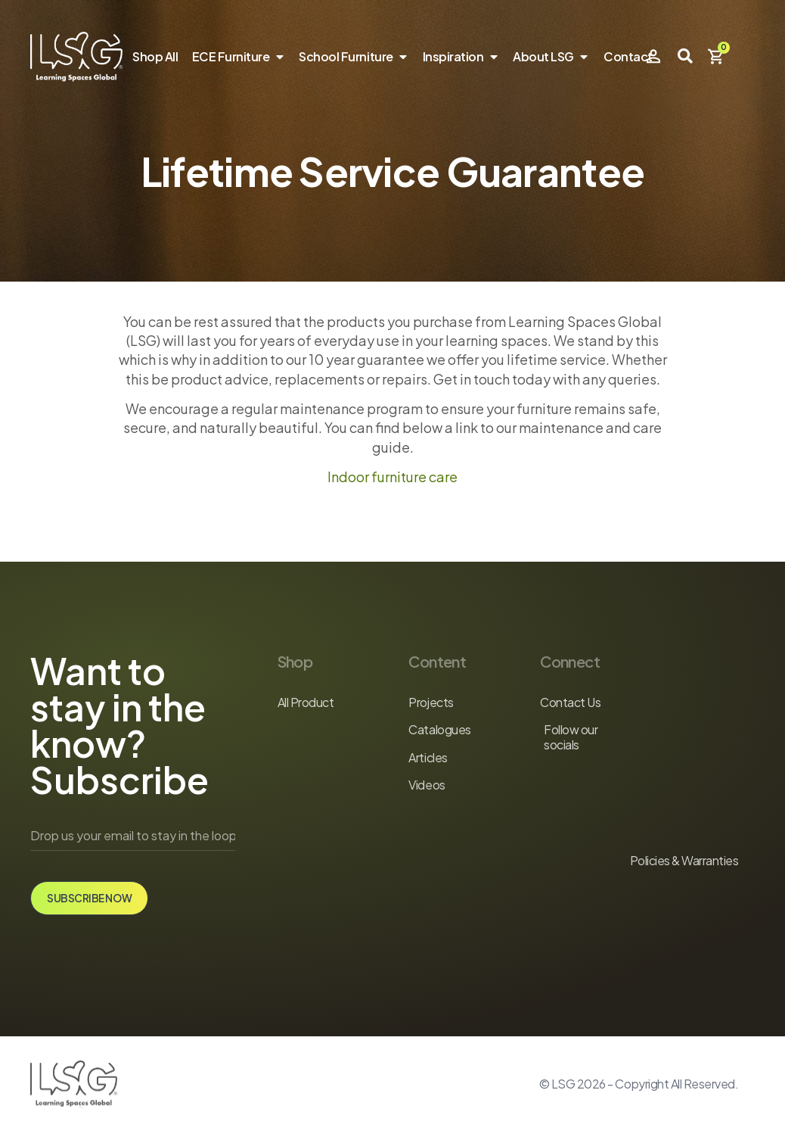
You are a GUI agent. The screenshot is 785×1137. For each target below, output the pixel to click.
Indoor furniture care (392, 476)
